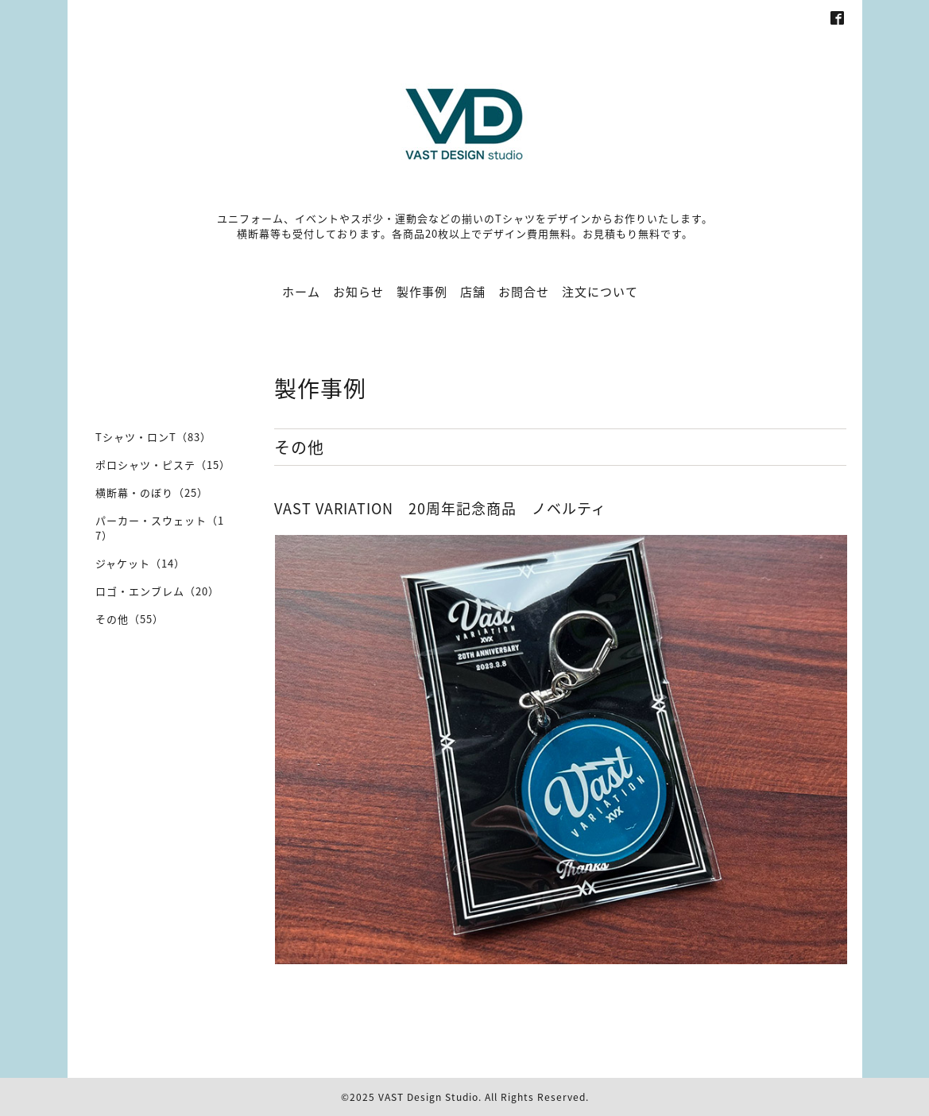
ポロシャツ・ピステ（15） (162, 464)
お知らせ (358, 291)
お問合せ (523, 291)
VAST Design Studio (428, 1097)
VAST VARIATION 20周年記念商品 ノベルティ (440, 508)
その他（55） (129, 618)
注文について (600, 291)
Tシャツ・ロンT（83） (153, 436)
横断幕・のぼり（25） (151, 492)
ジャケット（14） (140, 563)
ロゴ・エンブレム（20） (157, 591)
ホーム (301, 291)
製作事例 (422, 291)
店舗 (473, 291)
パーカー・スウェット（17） (159, 528)
